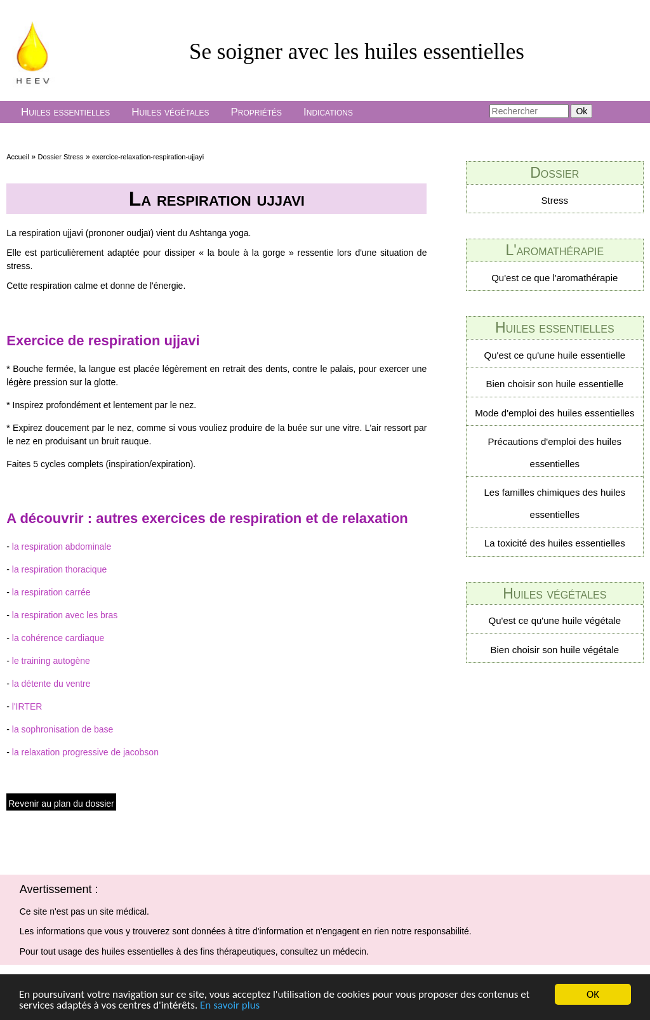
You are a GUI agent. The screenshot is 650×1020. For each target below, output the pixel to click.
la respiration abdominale (61, 546)
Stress (555, 200)
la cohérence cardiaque (58, 638)
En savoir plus (230, 1005)
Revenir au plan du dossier (61, 803)
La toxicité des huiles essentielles (554, 543)
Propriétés (256, 112)
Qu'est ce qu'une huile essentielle (555, 355)
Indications (328, 112)
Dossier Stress (61, 157)
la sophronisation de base (63, 729)
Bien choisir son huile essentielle (554, 383)
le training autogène (51, 661)
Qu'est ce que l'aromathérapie (554, 277)
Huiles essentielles (65, 112)
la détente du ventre (51, 684)
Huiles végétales (170, 112)
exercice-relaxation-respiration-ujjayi (148, 157)
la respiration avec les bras (65, 615)
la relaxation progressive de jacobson (85, 752)
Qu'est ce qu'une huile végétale (555, 620)
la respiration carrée (51, 592)
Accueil (17, 157)
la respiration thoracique (59, 569)
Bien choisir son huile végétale (554, 649)
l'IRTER (27, 706)
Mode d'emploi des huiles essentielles (554, 412)
